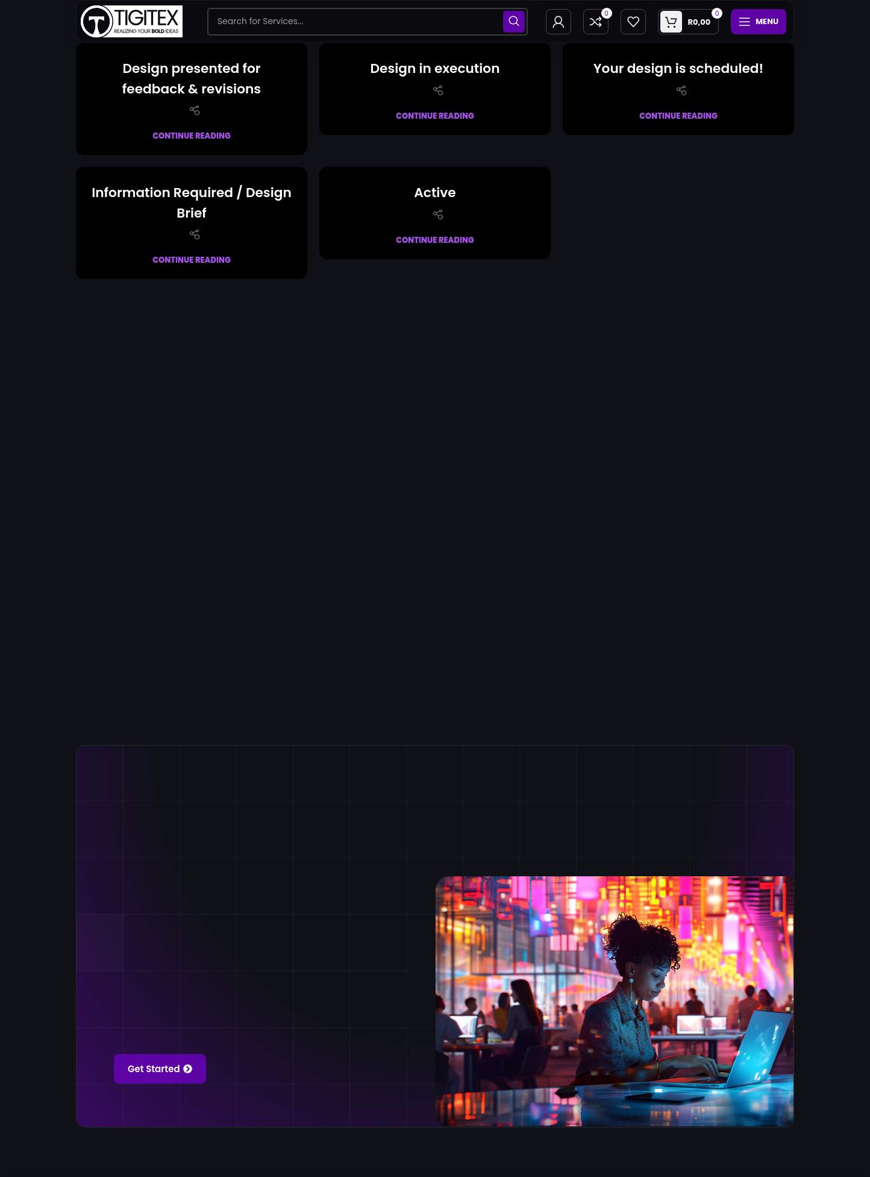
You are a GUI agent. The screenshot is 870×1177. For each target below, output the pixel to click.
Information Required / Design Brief (191, 202)
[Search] (367, 22)
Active (435, 192)
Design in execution (435, 68)
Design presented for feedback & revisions (192, 78)
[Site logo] (132, 20)
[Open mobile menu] (758, 22)
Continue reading (191, 136)
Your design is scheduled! (678, 68)
